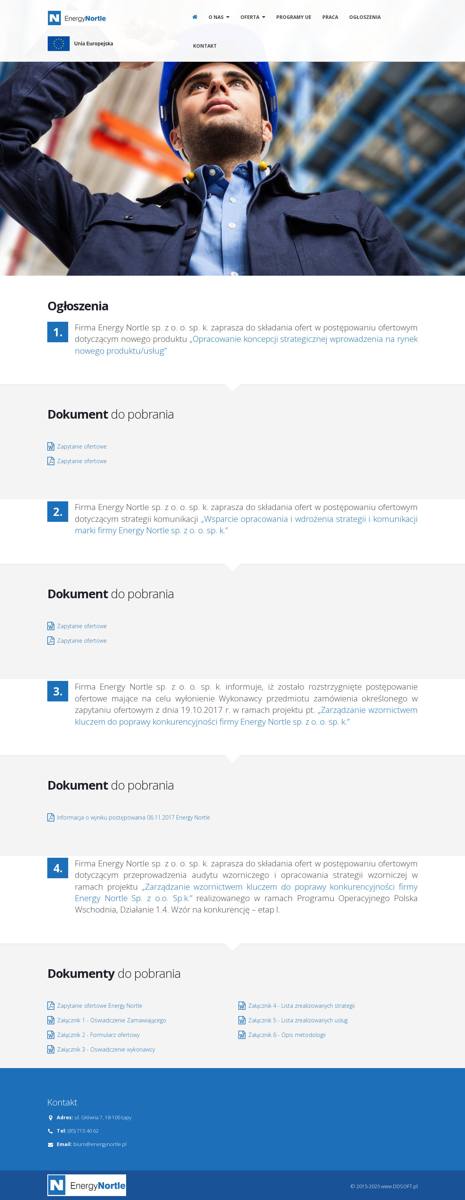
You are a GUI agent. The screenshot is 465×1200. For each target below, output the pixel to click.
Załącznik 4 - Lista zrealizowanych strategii (301, 1005)
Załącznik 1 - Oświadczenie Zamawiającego (111, 1020)
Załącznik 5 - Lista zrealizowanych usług (298, 1020)
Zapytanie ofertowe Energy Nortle (99, 1005)
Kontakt (205, 46)
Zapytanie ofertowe (82, 446)
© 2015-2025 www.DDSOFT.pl (384, 1186)
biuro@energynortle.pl (99, 1144)
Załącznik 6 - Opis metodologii (287, 1035)
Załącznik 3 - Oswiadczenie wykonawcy (106, 1049)
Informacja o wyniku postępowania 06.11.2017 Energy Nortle (133, 817)
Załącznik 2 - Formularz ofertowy (98, 1035)
